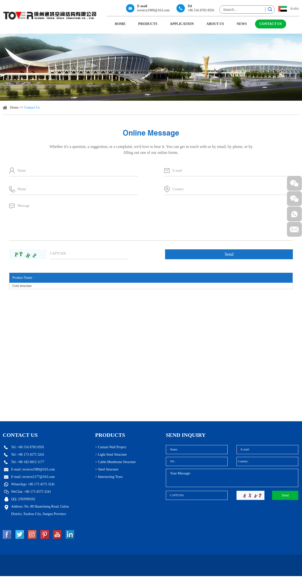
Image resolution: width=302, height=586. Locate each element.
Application (182, 24)
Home (120, 24)
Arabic (294, 8)
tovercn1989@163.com (153, 10)
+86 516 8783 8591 (201, 10)
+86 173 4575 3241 (65, 484)
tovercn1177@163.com (62, 477)
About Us (215, 24)
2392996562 (50, 499)
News (242, 24)
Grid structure (22, 286)
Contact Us (270, 24)
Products (147, 24)
